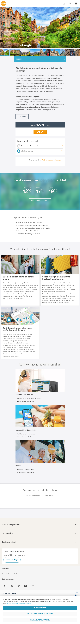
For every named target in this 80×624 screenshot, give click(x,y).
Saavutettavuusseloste (10, 574)
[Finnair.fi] (10, 593)
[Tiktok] (19, 586)
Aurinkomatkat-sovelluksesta (51, 160)
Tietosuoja (5, 569)
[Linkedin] (33, 586)
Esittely (19, 59)
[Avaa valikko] (76, 3)
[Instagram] (12, 586)
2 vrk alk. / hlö (40, 125)
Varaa (40, 132)
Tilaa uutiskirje (12, 560)
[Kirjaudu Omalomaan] (64, 3)
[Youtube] (26, 586)
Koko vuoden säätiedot (39, 201)
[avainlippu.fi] (76, 593)
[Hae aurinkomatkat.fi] (70, 3)
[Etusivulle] (3, 3)
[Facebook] (5, 586)
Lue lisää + (22, 117)
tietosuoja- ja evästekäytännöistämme (18, 603)
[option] (40, 27)
